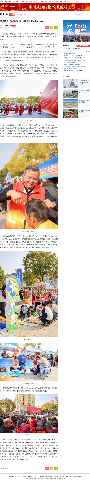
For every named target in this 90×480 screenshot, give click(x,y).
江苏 (17, 14)
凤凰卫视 (18, 1)
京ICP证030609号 (77, 476)
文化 (53, 1)
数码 (69, 1)
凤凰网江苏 (7, 25)
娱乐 (27, 1)
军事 (50, 1)
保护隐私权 (49, 476)
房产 (42, 1)
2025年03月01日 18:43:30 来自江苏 (12, 27)
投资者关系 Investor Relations (25, 476)
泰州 (21, 14)
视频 (10, 1)
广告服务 (36, 476)
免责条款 (56, 476)
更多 (72, 1)
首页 (2, 1)
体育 (31, 1)
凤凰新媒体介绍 (12, 476)
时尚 (34, 1)
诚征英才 (42, 476)
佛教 (61, 1)
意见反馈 (62, 476)
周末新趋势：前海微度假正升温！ (74, 49)
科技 (46, 1)
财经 (23, 1)
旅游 (57, 1)
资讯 (6, 1)
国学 (65, 1)
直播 (13, 1)
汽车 (38, 1)
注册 (77, 1)
